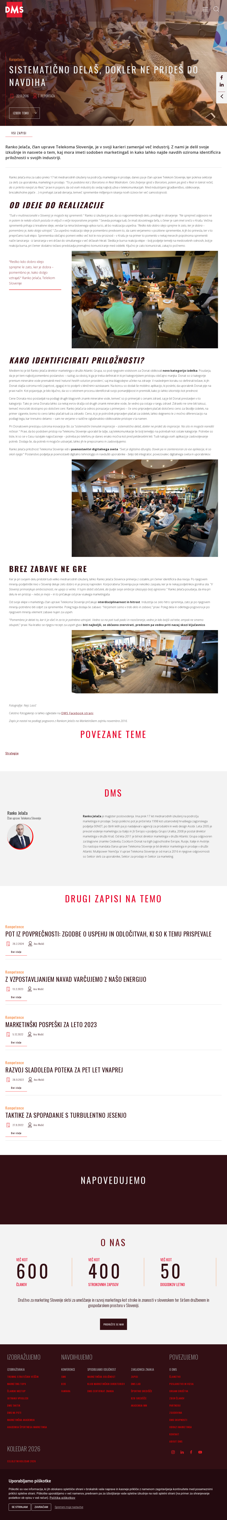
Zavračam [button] (41, 1507)
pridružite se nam (113, 1324)
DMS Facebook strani (77, 713)
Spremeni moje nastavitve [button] (69, 1507)
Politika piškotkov (62, 1498)
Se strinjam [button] (20, 1507)
